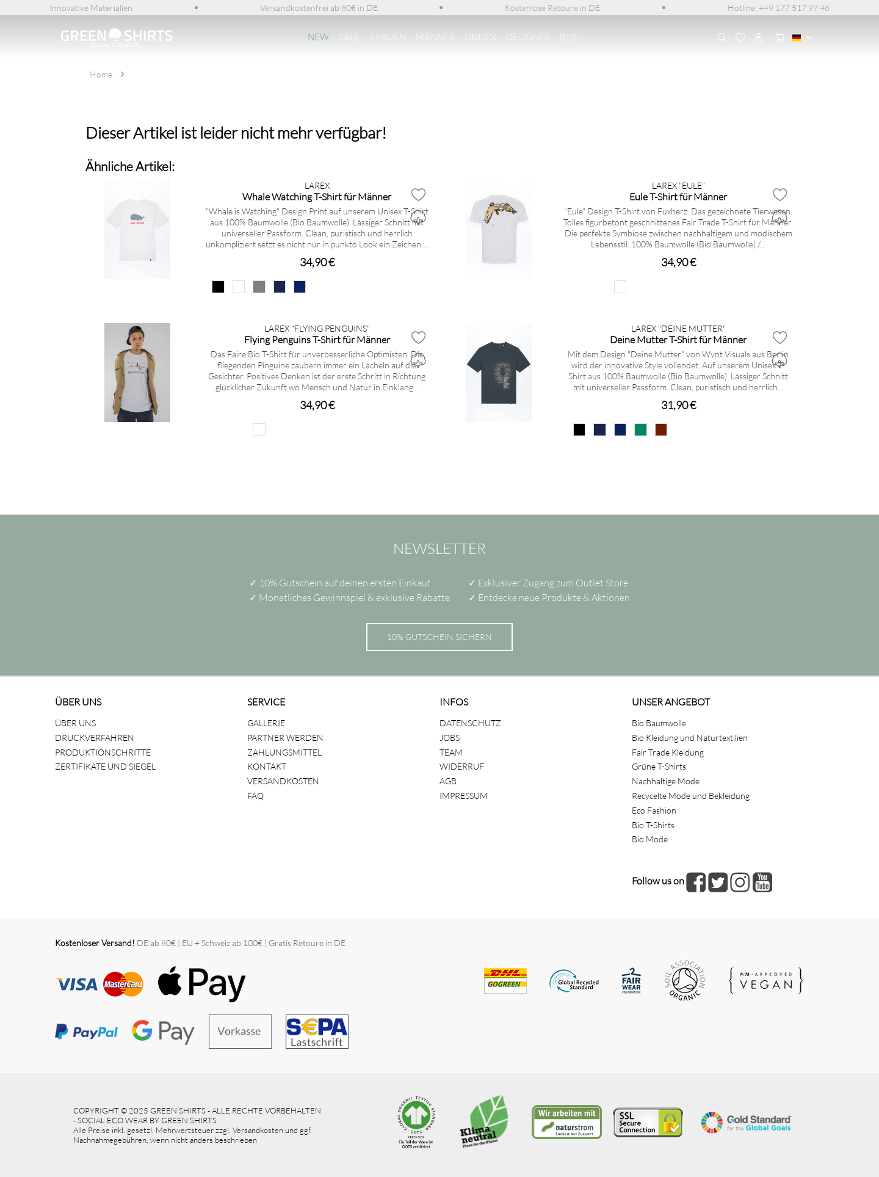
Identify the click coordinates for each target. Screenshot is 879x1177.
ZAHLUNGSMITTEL (284, 752)
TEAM (451, 752)
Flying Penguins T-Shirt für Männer (317, 339)
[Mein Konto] (759, 38)
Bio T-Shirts (653, 825)
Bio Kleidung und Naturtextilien (690, 737)
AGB (448, 781)
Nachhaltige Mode (666, 781)
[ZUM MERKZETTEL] (740, 38)
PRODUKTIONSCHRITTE (103, 752)
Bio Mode (650, 839)
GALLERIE (266, 723)
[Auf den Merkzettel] (418, 194)
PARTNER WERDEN (285, 737)
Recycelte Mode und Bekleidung (691, 795)
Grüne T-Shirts (659, 766)
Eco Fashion (654, 810)
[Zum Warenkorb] (777, 38)
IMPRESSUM (464, 795)
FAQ (255, 795)
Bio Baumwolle (659, 723)
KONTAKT (266, 766)
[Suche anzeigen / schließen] (722, 38)
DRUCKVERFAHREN (94, 737)
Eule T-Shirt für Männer (678, 196)
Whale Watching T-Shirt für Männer (316, 196)
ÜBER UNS (75, 723)
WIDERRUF (462, 766)
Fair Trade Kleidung (668, 752)
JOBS (450, 737)
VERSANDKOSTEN (283, 781)
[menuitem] (90, 7)
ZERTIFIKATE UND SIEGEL (105, 766)
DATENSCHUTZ (470, 723)
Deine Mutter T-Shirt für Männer (678, 339)
